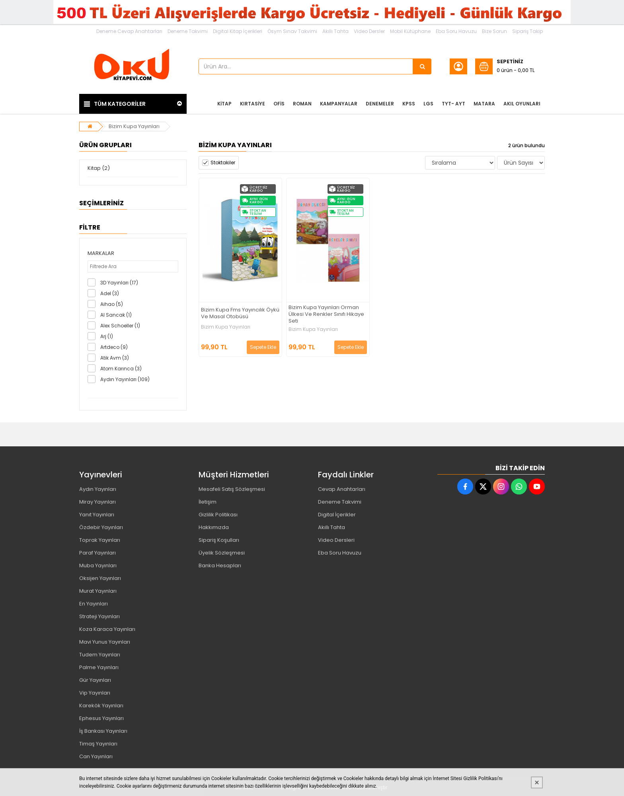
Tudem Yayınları (99, 654)
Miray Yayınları (97, 502)
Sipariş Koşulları (219, 540)
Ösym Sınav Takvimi (292, 31)
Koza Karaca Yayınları (107, 629)
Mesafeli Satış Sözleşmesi (232, 489)
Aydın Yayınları (97, 489)
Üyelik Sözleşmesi (222, 553)
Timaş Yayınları (98, 743)
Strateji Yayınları (99, 616)
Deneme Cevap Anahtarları (129, 31)
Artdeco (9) (114, 347)
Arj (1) (106, 336)
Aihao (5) (111, 304)
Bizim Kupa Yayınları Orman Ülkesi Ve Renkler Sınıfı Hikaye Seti (326, 314)
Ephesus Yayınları (101, 718)
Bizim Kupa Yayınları (134, 126)
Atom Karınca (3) (121, 368)
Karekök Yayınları (101, 705)
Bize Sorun (494, 31)
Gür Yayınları (95, 680)
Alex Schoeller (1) (120, 325)
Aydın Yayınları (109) (125, 379)
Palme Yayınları (99, 667)
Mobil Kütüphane (410, 31)
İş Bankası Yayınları (103, 731)
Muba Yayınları (98, 565)
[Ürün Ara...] (422, 66)
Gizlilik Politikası (218, 514)
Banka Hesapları (220, 565)
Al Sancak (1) (116, 314)
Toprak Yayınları (99, 540)
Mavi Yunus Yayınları (104, 642)
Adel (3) (109, 293)
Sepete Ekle (263, 347)
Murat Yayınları (98, 591)
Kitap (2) (99, 168)
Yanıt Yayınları (96, 514)
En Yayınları (93, 603)
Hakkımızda (214, 527)
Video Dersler (369, 31)
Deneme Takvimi (188, 31)
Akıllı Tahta (335, 31)
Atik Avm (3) (114, 357)
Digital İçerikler (337, 514)
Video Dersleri (336, 540)
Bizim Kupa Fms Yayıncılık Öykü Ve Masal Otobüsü (240, 313)
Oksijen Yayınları (100, 578)
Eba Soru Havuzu (456, 31)
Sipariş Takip (527, 31)
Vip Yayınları (94, 693)
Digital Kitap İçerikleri (237, 31)
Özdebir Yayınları (101, 527)
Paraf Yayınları (97, 553)
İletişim (207, 502)
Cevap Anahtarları (341, 489)
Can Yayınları (96, 756)
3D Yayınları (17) (119, 282)
